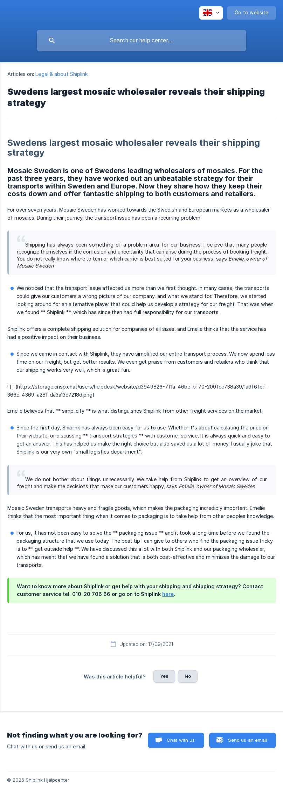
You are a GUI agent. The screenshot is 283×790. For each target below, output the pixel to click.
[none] (211, 13)
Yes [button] (164, 676)
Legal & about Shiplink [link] (61, 74)
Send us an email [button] (247, 740)
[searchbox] (141, 40)
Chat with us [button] (181, 740)
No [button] (188, 676)
